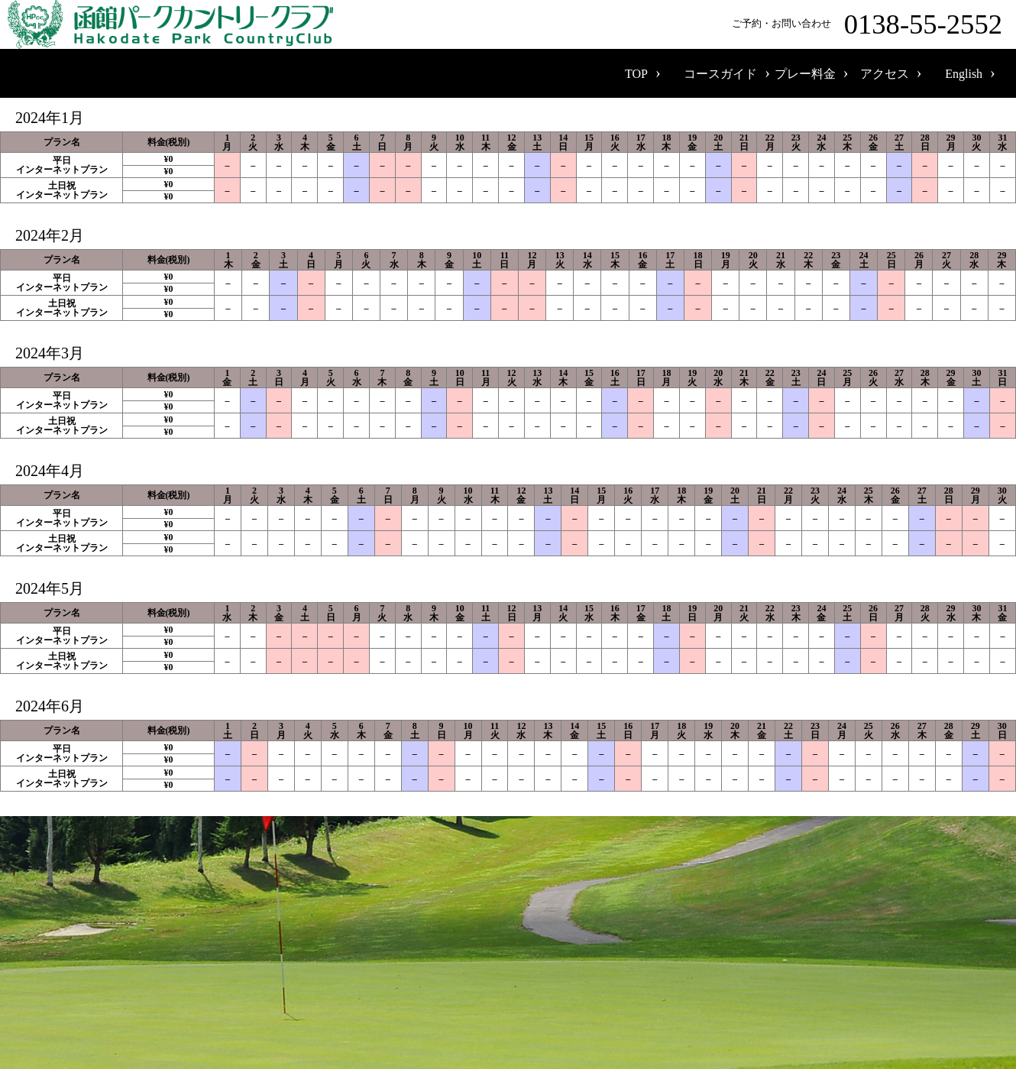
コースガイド (720, 73)
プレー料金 (805, 73)
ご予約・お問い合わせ (870, 25)
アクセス (884, 73)
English (963, 73)
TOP (636, 73)
